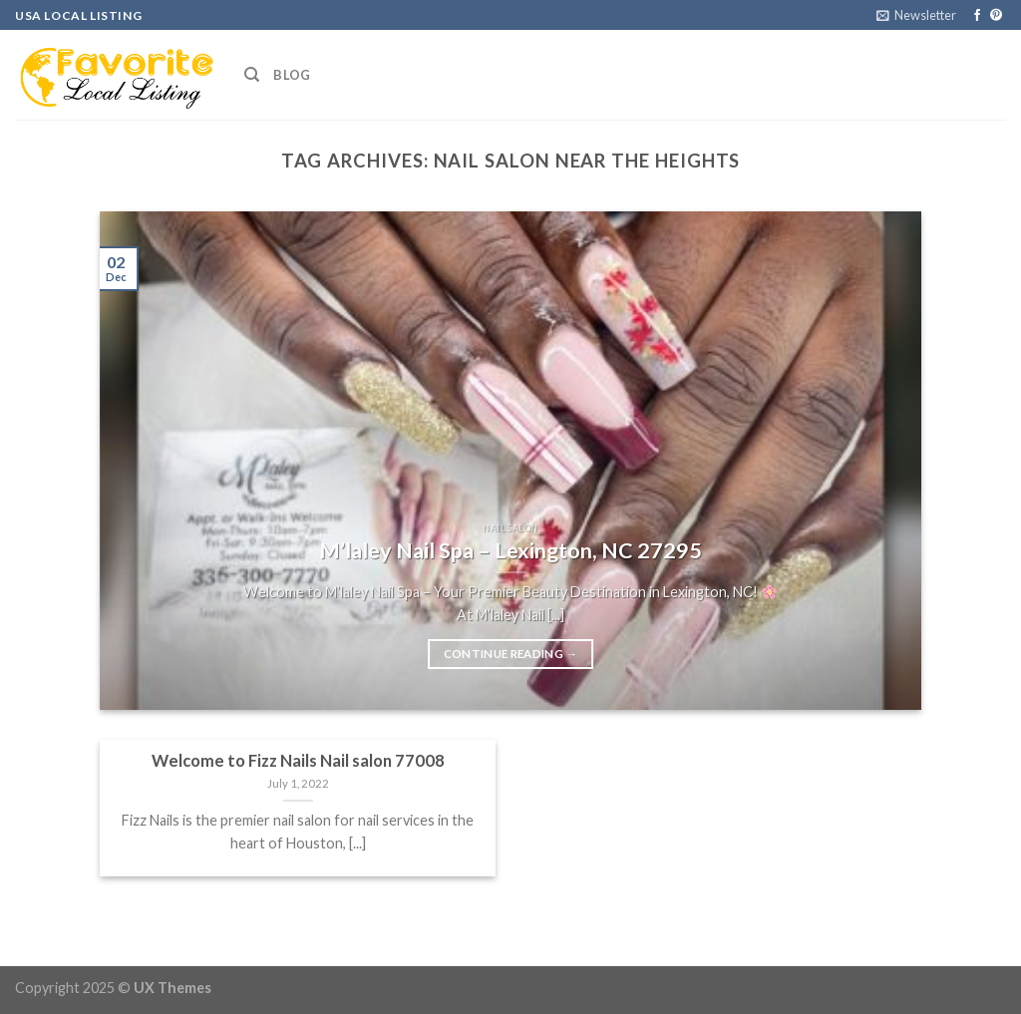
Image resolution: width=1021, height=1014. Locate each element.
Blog (291, 75)
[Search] (251, 75)
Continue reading (511, 654)
